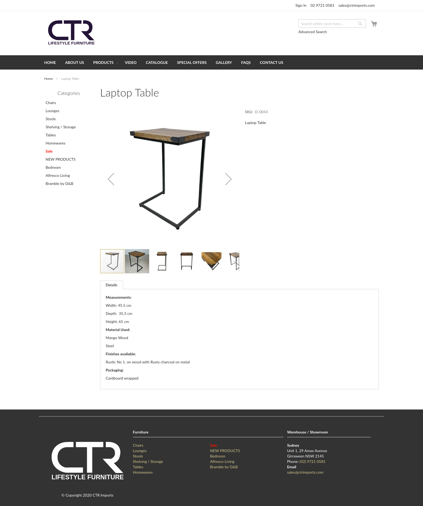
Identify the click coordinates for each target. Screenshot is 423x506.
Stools (51, 118)
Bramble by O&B (59, 183)
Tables (51, 135)
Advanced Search (312, 31)
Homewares (55, 143)
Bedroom (53, 167)
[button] (111, 179)
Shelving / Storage (61, 127)
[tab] (111, 285)
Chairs (51, 102)
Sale (49, 151)
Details (111, 285)
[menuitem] (50, 62)
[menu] (211, 62)
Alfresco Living (58, 175)
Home (48, 79)
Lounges (52, 110)
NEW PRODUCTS (61, 159)
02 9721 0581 (322, 5)
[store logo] (71, 33)
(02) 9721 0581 (313, 461)
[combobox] (332, 23)
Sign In (300, 5)
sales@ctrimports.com (357, 5)
